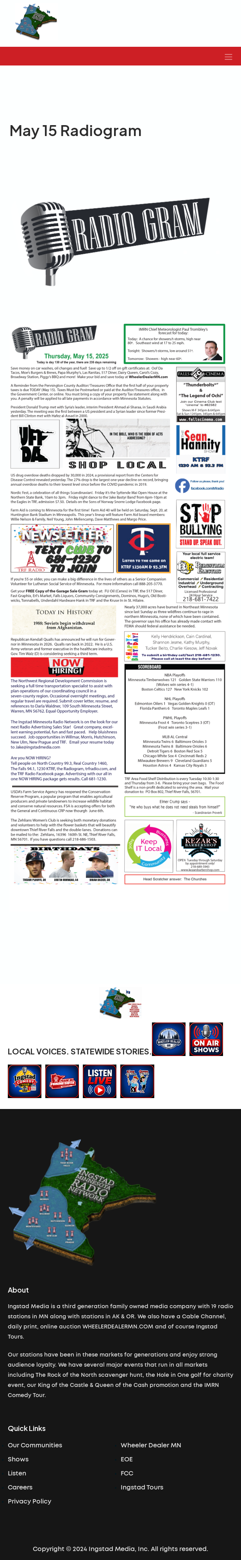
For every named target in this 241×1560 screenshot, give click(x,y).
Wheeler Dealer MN (151, 1445)
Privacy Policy (29, 1501)
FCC (127, 1473)
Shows (18, 1459)
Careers (20, 1487)
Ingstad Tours (142, 1487)
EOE (127, 1459)
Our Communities (35, 1445)
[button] (228, 56)
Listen (17, 1473)
